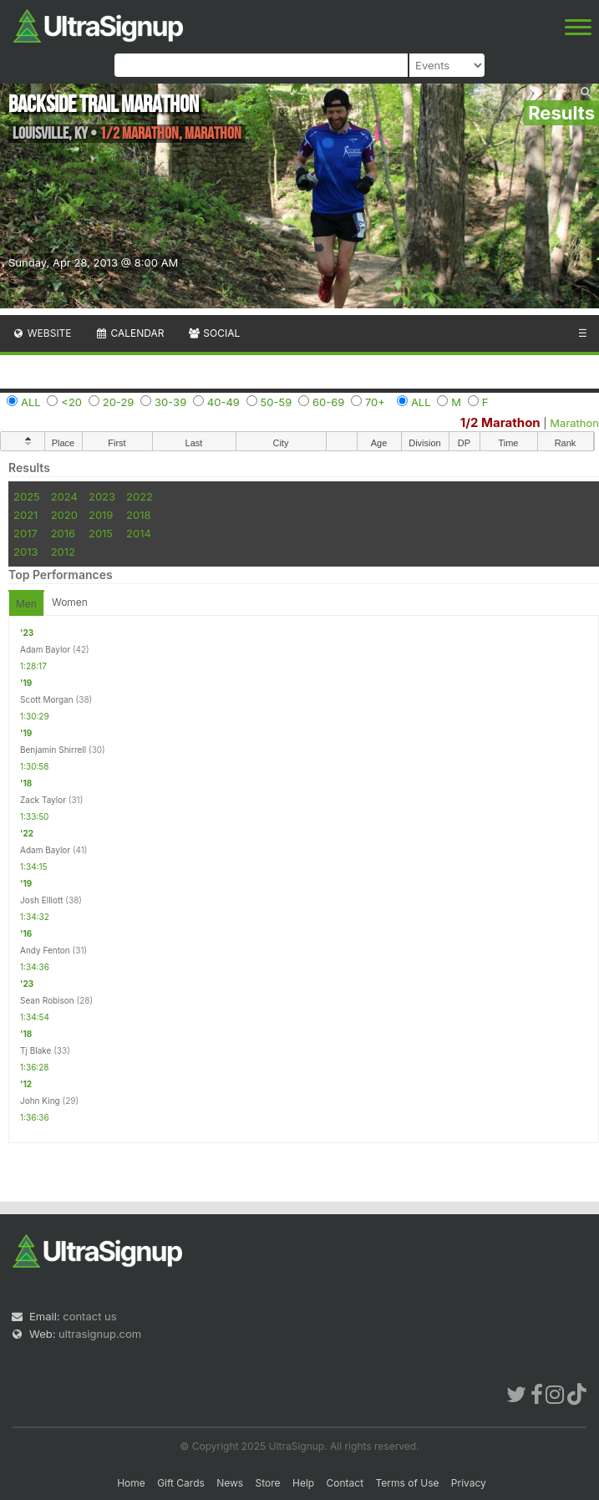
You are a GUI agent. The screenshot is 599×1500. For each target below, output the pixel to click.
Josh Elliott (41, 900)
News (229, 1483)
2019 (101, 514)
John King (40, 1101)
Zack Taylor (43, 800)
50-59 (276, 402)
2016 (63, 533)
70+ (375, 402)
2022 (139, 496)
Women (70, 602)
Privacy (468, 1483)
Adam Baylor (45, 649)
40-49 (223, 402)
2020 (64, 514)
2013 (25, 551)
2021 (25, 514)
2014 (138, 533)
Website (42, 333)
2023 (102, 496)
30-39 (170, 402)
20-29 (119, 402)
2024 (64, 496)
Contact (345, 1483)
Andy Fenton (45, 950)
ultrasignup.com (99, 1333)
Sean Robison (47, 1000)
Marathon (574, 423)
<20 (71, 402)
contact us (89, 1316)
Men (26, 603)
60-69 (328, 402)
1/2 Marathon (500, 422)
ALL (31, 402)
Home (131, 1483)
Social (213, 333)
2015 (101, 533)
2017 (25, 533)
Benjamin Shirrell (53, 750)
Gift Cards (181, 1483)
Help (303, 1483)
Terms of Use (407, 1483)
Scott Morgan (47, 699)
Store (268, 1483)
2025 (26, 496)
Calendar (130, 333)
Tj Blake (35, 1050)
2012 (63, 551)
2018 (138, 514)
